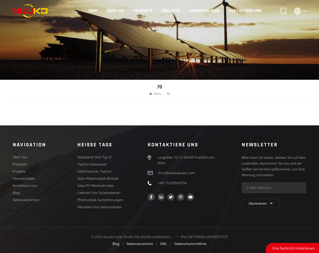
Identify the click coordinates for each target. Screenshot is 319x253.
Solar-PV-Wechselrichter (95, 185)
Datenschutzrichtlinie (190, 243)
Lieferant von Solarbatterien (98, 192)
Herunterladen (204, 11)
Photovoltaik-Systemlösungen (100, 200)
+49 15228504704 (172, 183)
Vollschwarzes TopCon (94, 171)
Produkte (143, 11)
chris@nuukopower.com (176, 173)
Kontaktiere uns (245, 11)
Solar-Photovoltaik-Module (98, 178)
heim (92, 11)
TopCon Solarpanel (91, 164)
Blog (16, 192)
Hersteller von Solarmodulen (99, 207)
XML (163, 243)
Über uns (115, 11)
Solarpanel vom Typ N (94, 157)
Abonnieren (260, 203)
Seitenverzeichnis (26, 200)
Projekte (171, 11)
